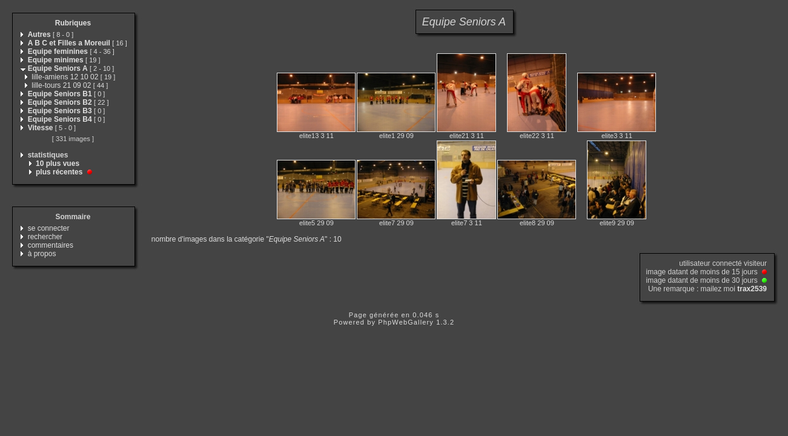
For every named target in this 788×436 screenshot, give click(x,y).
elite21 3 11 (466, 135)
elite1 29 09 (396, 135)
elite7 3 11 (466, 222)
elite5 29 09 (316, 222)
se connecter (49, 228)
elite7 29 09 (396, 222)
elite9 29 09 (617, 222)
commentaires (50, 245)
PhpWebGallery (406, 322)
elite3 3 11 (616, 135)
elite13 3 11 (316, 135)
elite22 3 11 (537, 135)
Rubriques (73, 23)
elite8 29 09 (537, 222)
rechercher (45, 237)
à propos (42, 253)
